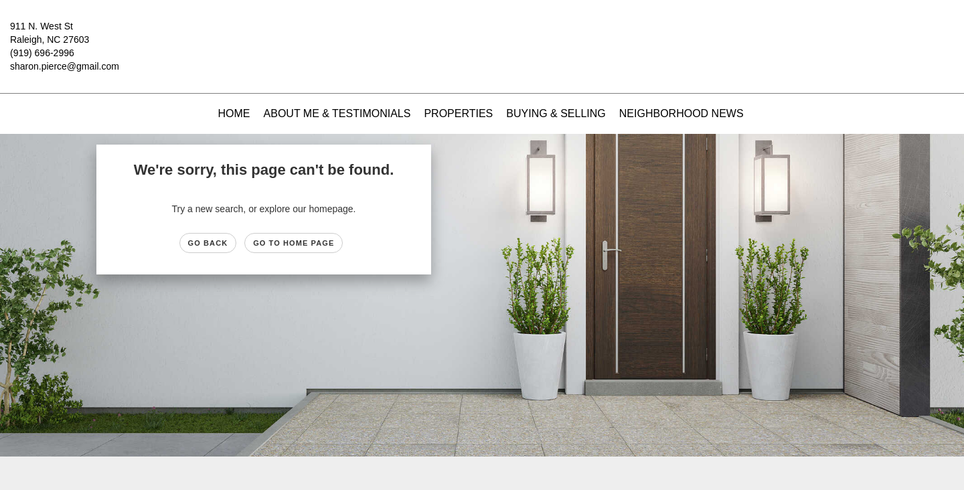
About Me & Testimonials (337, 113)
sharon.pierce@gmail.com (64, 66)
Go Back (208, 243)
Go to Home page (293, 243)
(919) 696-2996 (42, 53)
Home (234, 113)
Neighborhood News (681, 113)
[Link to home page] (482, 36)
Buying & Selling (556, 113)
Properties (458, 113)
